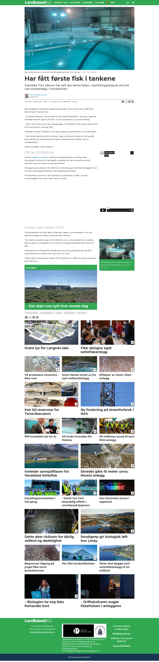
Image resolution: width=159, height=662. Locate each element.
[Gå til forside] (38, 2)
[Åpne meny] (133, 2)
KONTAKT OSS (60, 3)
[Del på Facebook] (122, 101)
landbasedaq (46, 313)
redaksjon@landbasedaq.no (42, 632)
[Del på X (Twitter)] (126, 101)
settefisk (82, 313)
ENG (113, 3)
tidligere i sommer (40, 157)
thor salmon (32, 313)
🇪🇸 (107, 3)
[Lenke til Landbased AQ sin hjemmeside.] (80, 621)
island (58, 313)
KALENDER (87, 3)
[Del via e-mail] (132, 101)
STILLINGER (75, 3)
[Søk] (128, 2)
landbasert (69, 313)
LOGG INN (99, 3)
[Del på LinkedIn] (129, 101)
